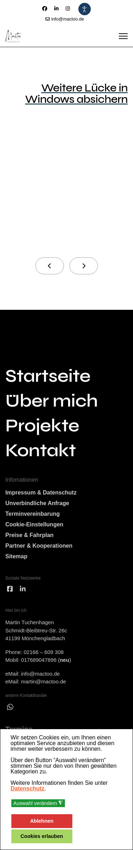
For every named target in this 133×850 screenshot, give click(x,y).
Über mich (51, 400)
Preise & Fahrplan (29, 535)
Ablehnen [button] (42, 821)
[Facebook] (44, 8)
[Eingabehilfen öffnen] (84, 9)
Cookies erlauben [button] (42, 836)
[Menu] (123, 36)
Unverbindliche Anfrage (37, 503)
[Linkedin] (56, 8)
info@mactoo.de (67, 19)
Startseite (47, 376)
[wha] (10, 707)
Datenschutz (27, 788)
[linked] (23, 589)
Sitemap (16, 556)
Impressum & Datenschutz (41, 493)
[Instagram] (68, 8)
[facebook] (10, 589)
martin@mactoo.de (43, 681)
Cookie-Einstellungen (34, 524)
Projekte (42, 425)
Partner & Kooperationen (38, 546)
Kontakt (40, 450)
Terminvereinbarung (32, 514)
